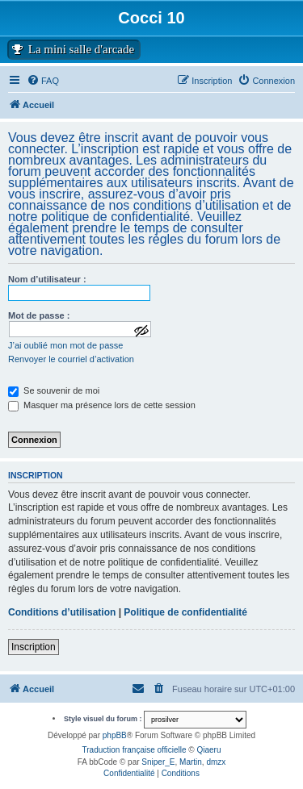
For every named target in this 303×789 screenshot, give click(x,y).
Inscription (33, 647)
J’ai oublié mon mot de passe (65, 345)
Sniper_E (158, 762)
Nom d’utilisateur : (47, 279)
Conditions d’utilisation (62, 612)
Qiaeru (208, 749)
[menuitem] (266, 80)
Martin (190, 762)
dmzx (215, 762)
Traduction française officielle (134, 749)
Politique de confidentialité (185, 612)
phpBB (115, 735)
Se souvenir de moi (53, 390)
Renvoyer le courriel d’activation (71, 359)
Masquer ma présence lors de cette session (102, 405)
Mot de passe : (38, 315)
